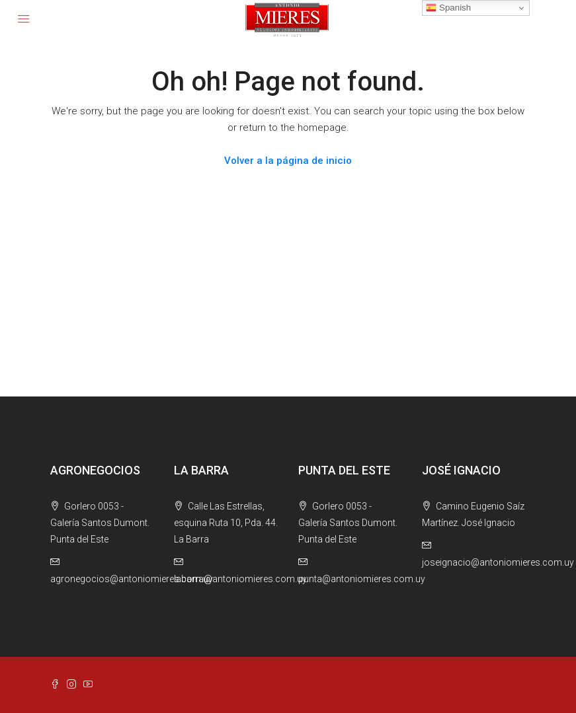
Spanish (448, 8)
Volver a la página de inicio (288, 161)
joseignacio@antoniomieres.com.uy (498, 562)
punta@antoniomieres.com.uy (361, 579)
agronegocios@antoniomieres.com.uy (131, 579)
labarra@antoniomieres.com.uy (240, 579)
